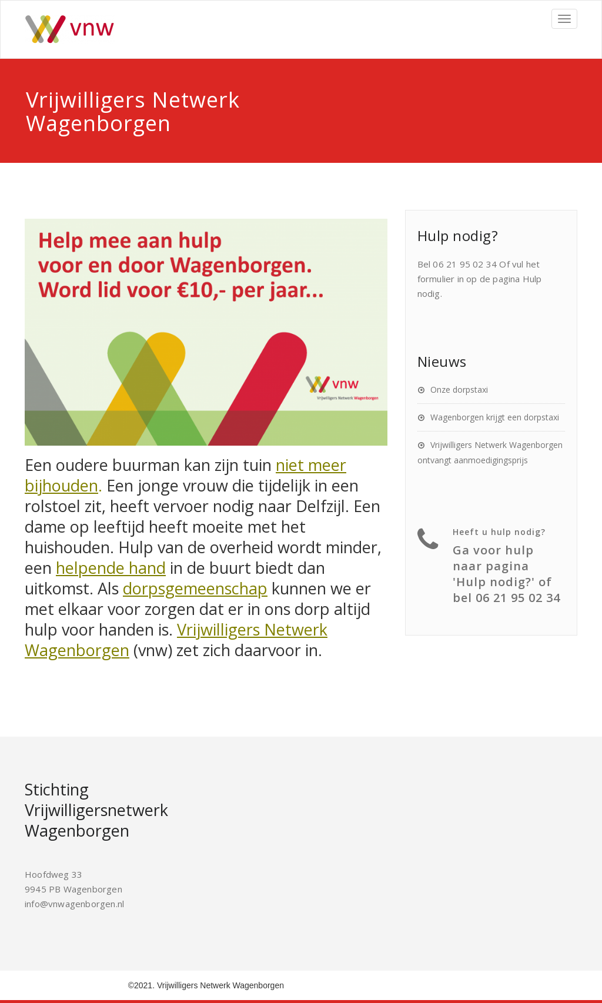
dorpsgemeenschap (195, 588)
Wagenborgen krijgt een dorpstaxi (494, 417)
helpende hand (111, 568)
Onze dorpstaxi (459, 389)
